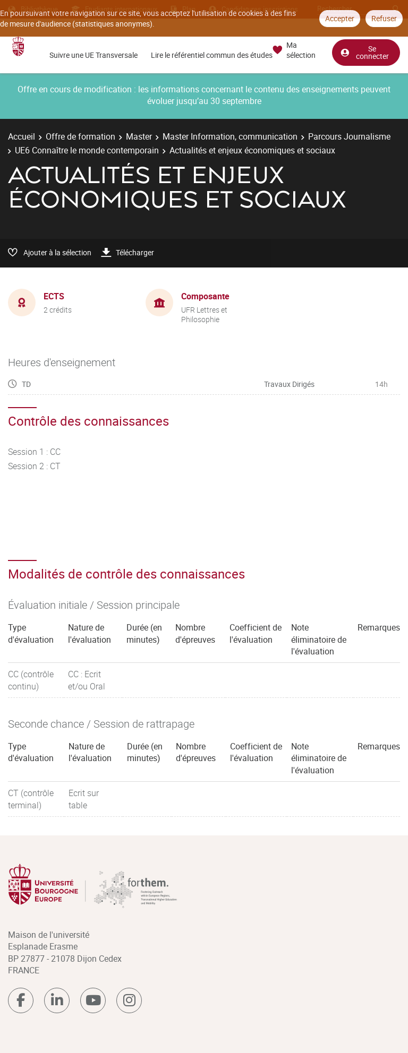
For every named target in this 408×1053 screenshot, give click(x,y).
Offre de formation (80, 136)
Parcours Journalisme (349, 136)
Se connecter (364, 52)
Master (139, 136)
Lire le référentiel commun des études (212, 55)
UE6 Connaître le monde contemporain (87, 150)
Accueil (21, 136)
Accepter (339, 18)
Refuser (384, 18)
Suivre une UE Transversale (93, 55)
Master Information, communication (230, 136)
